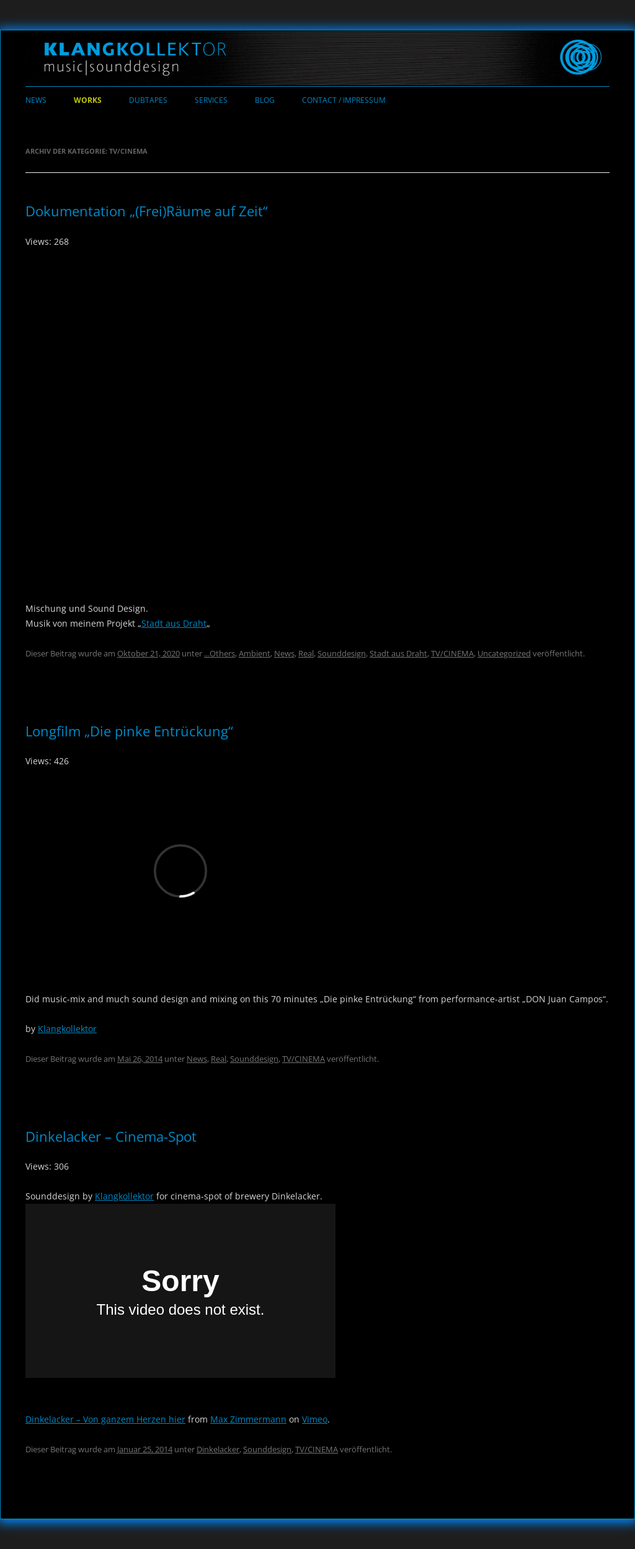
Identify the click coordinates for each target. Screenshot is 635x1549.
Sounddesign (342, 653)
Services (211, 100)
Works (88, 100)
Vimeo (314, 1419)
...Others (219, 653)
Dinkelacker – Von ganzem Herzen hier (105, 1419)
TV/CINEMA (452, 653)
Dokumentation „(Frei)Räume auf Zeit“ (146, 210)
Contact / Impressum (344, 100)
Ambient (254, 653)
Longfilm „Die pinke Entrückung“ (129, 731)
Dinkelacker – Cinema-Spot (111, 1136)
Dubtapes (148, 100)
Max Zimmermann (248, 1419)
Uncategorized (504, 653)
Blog (265, 100)
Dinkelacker (218, 1449)
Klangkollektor (67, 1029)
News (36, 100)
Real (306, 653)
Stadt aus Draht (173, 623)
